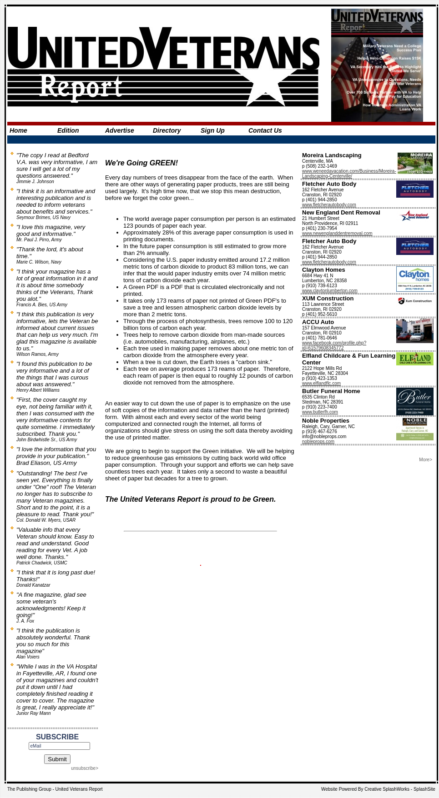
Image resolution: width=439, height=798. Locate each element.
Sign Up (213, 130)
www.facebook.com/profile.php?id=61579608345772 (334, 345)
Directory (167, 130)
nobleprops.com (318, 441)
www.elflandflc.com (321, 383)
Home (18, 130)
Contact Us (265, 130)
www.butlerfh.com (320, 411)
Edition (68, 130)
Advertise (119, 130)
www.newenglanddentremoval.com (337, 233)
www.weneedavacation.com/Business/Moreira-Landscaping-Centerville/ (349, 174)
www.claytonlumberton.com (330, 290)
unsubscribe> (84, 768)
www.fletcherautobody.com (329, 204)
